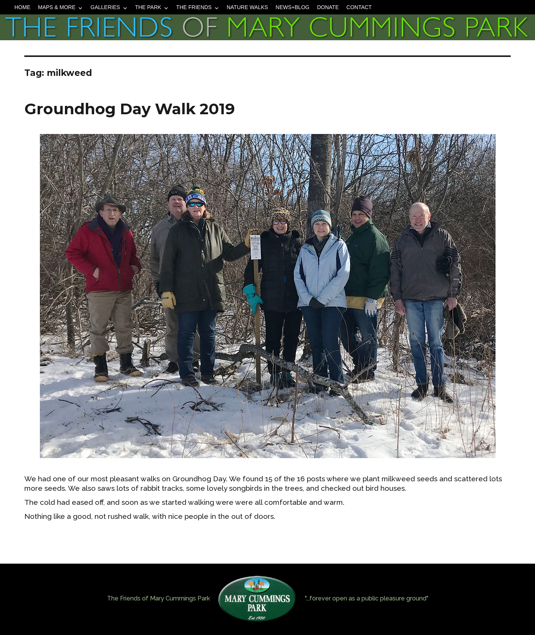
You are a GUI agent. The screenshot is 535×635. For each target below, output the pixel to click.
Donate (328, 7)
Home (22, 7)
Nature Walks (247, 7)
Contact (359, 7)
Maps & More (57, 7)
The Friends (193, 7)
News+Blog (292, 7)
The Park (148, 7)
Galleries (105, 7)
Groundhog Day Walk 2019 (129, 108)
